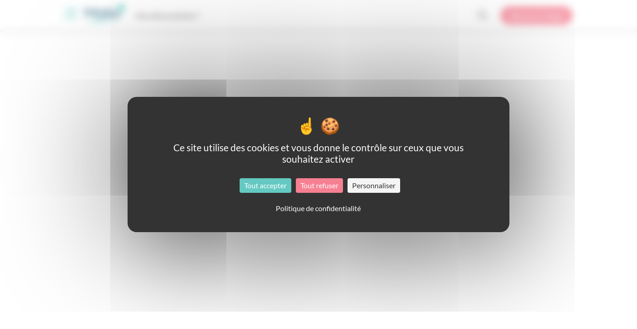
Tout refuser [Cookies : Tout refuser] (319, 185)
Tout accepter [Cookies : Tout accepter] (265, 185)
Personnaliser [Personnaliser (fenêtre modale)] (374, 185)
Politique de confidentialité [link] (318, 208)
